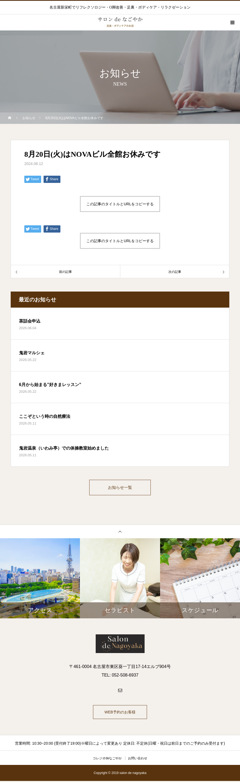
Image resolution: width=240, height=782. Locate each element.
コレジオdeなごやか (107, 759)
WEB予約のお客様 (120, 713)
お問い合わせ (137, 759)
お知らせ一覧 (120, 488)
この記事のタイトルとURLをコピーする (120, 204)
